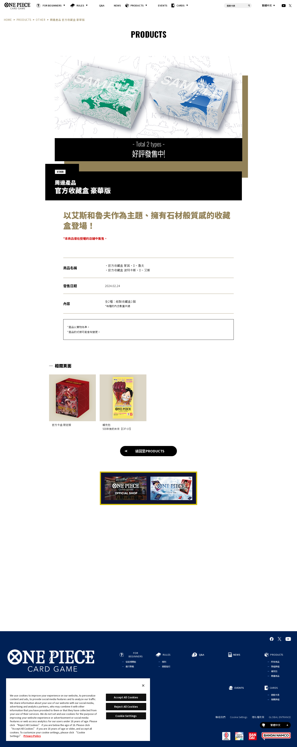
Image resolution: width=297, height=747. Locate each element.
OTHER (40, 20)
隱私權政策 (258, 717)
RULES (80, 5)
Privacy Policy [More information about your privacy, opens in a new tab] (32, 736)
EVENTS (162, 5)
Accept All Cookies (126, 697)
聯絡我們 (220, 717)
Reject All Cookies (126, 706)
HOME (8, 20)
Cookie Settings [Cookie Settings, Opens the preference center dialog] (126, 716)
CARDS (180, 5)
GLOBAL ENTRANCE (280, 717)
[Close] (143, 685)
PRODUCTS (137, 5)
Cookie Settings (238, 717)
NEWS (117, 5)
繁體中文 (267, 5)
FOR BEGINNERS (52, 5)
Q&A (101, 5)
